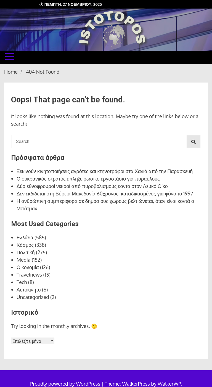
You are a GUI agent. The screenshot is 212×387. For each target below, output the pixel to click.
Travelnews (29, 275)
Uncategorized (33, 297)
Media (24, 260)
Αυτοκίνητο (29, 290)
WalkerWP (169, 384)
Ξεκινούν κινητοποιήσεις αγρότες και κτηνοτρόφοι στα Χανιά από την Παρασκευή (105, 171)
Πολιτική (26, 252)
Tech (22, 282)
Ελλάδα (25, 237)
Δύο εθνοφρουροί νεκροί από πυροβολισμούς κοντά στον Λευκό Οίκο (92, 186)
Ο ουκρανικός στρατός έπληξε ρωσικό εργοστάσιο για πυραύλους (88, 179)
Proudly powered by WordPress (65, 384)
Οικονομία (28, 267)
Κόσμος (25, 245)
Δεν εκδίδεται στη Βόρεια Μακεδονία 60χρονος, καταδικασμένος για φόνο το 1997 (105, 193)
